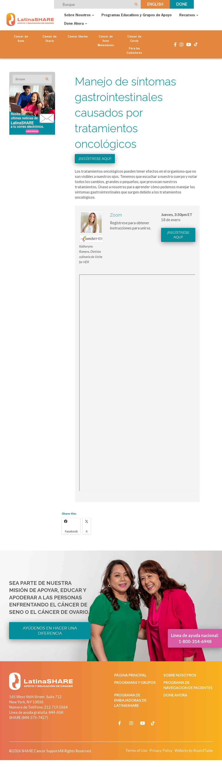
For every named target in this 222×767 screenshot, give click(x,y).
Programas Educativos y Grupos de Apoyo (136, 15)
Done (181, 4)
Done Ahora (75, 23)
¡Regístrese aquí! (94, 158)
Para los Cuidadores (134, 50)
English (155, 4)
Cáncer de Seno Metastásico (106, 40)
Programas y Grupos (135, 682)
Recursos (188, 15)
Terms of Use (133, 755)
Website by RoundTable (192, 755)
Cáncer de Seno (21, 38)
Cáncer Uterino (78, 36)
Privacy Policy (158, 755)
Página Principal (131, 675)
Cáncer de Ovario (49, 38)
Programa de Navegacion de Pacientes (178, 687)
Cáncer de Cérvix (134, 38)
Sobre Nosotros (79, 15)
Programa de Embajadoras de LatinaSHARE (130, 705)
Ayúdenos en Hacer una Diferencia (50, 630)
